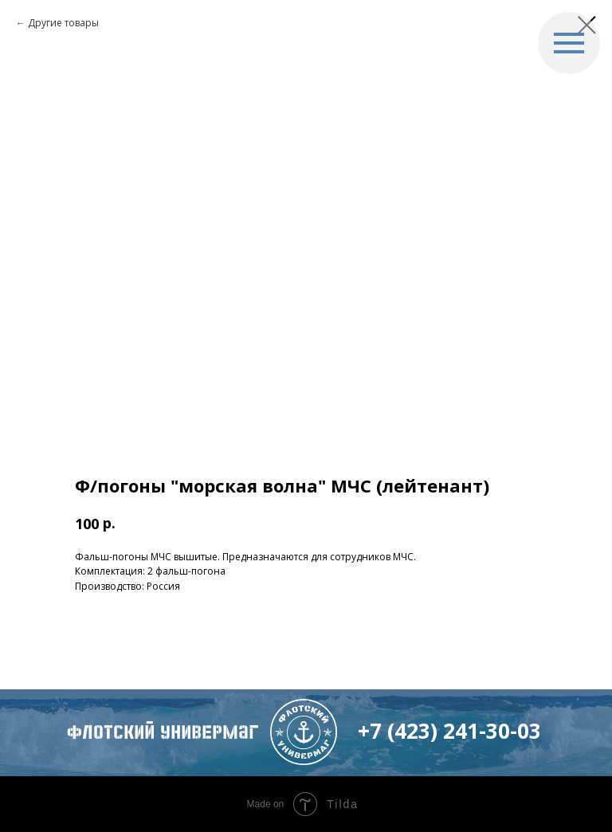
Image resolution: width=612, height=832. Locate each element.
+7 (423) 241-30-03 (449, 730)
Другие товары (63, 22)
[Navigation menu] (569, 43)
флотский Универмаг (162, 732)
